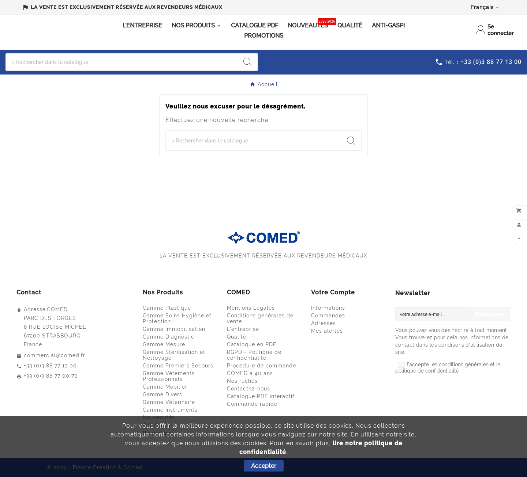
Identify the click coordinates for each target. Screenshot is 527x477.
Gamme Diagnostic (168, 337)
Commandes (328, 315)
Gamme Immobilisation (174, 329)
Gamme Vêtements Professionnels (169, 376)
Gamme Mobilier (165, 387)
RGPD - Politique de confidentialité (254, 355)
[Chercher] (122, 62)
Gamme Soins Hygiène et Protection (177, 318)
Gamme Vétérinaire (169, 402)
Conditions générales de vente (260, 318)
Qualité (236, 337)
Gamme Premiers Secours (178, 366)
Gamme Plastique (167, 308)
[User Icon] (495, 30)
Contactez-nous (248, 389)
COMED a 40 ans (250, 373)
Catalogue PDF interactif (261, 396)
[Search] (247, 62)
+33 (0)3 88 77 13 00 (50, 366)
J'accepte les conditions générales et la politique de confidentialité (448, 368)
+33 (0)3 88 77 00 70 (51, 376)
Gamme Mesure (164, 344)
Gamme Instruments (170, 410)
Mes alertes (327, 331)
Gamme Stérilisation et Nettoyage (174, 355)
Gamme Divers (162, 394)
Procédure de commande (261, 366)
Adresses (323, 323)
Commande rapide (252, 404)
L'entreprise (243, 329)
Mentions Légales (251, 308)
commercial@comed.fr (54, 355)
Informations (328, 308)
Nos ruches (242, 381)
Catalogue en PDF (251, 344)
